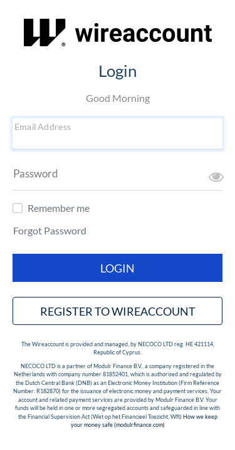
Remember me (59, 208)
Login (117, 268)
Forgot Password (49, 230)
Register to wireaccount (118, 311)
